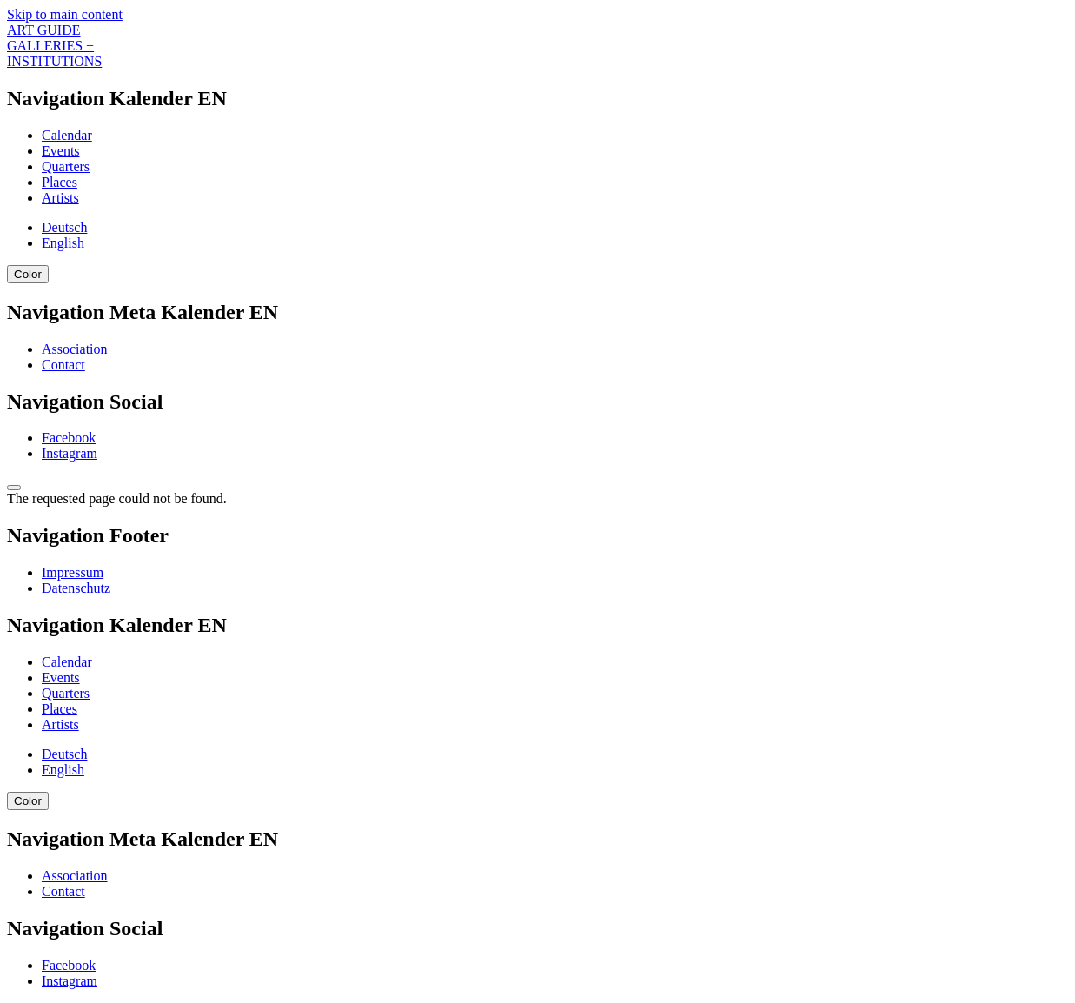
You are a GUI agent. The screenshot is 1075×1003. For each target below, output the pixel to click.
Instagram (69, 453)
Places (59, 182)
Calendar (67, 135)
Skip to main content (65, 14)
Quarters (66, 166)
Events (61, 150)
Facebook (69, 437)
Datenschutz (76, 588)
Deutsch (64, 227)
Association (75, 349)
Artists (60, 197)
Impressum (72, 572)
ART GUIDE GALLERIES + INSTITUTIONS (54, 46)
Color (28, 274)
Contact (63, 364)
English (63, 243)
